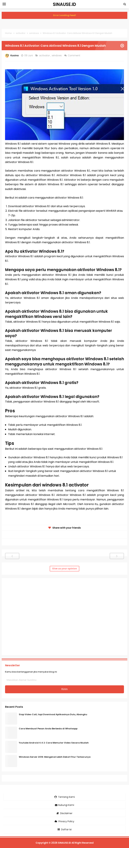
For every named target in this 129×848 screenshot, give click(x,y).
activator (45, 55)
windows (57, 55)
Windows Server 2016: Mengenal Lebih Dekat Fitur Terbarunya (55, 756)
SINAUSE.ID (64, 842)
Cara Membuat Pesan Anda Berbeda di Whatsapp (48, 728)
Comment (74, 55)
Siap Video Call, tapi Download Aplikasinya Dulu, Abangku (53, 714)
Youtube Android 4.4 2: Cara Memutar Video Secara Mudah (54, 742)
